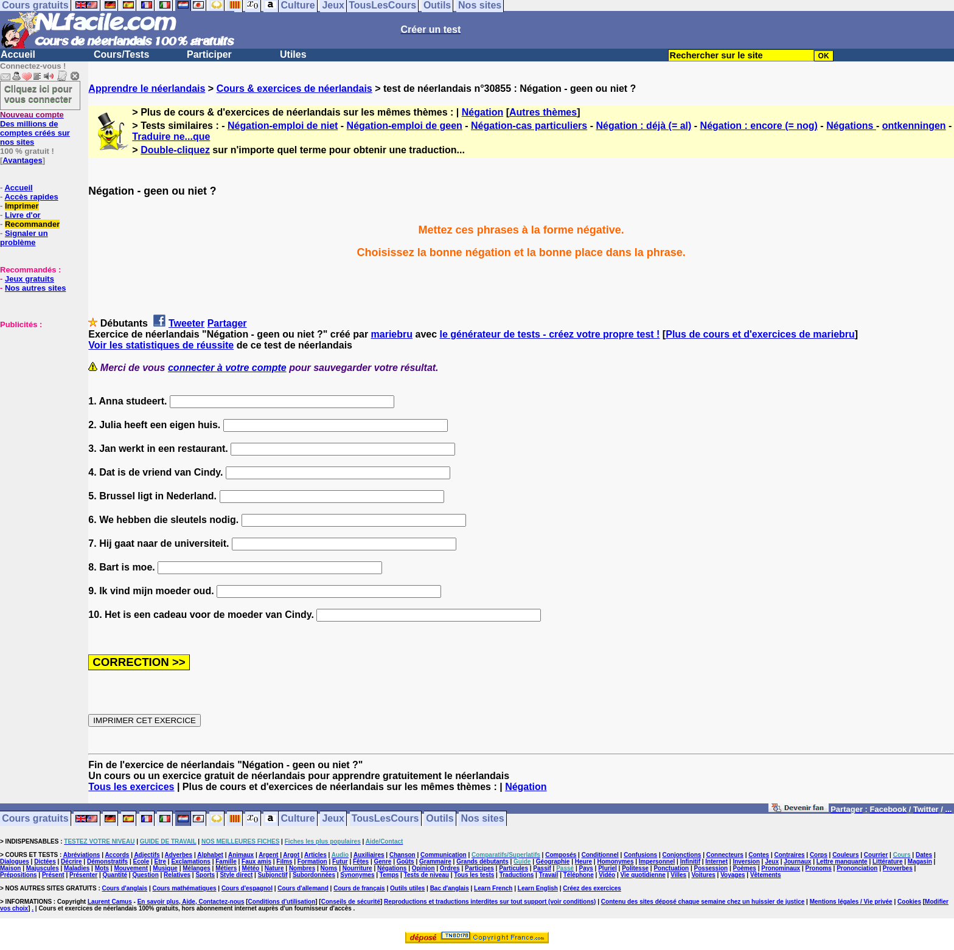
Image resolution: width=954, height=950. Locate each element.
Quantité (114, 875)
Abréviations (81, 854)
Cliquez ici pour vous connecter (38, 93)
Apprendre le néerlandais (146, 88)
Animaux (241, 854)
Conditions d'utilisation (282, 901)
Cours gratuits (35, 819)
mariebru (392, 334)
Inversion (746, 861)
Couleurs (845, 854)
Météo (251, 868)
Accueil (18, 54)
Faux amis (256, 861)
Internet (716, 861)
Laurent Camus (110, 901)
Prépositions (18, 875)
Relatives (177, 875)
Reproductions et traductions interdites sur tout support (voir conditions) (490, 901)
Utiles (293, 54)
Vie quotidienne (643, 875)
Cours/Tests (121, 54)
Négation (482, 112)
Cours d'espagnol (247, 888)
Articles (315, 854)
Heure (583, 861)
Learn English (538, 888)
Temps (389, 875)
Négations (851, 125)
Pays (586, 868)
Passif (542, 868)
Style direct (236, 875)
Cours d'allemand (303, 888)
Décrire (71, 861)
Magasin (920, 861)
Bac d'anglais (449, 888)
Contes (758, 854)
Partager (227, 323)
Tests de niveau (426, 875)
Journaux (797, 861)
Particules (513, 868)
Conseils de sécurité (350, 901)
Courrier (876, 854)
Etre (160, 861)
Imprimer (22, 205)
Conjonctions (682, 854)
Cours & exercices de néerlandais (294, 88)
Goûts (405, 861)
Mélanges (197, 868)
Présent (53, 875)
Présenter (83, 875)
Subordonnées (314, 875)
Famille (225, 861)
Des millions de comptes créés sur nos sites (35, 128)
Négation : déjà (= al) (643, 125)
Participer (209, 54)
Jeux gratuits (29, 278)
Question (145, 875)
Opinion (423, 868)
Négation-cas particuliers (529, 125)
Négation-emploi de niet (283, 125)
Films (284, 861)
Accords (117, 854)
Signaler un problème (24, 238)
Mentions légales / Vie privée (851, 901)
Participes (479, 868)
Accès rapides (31, 196)
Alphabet (210, 854)
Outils (439, 819)
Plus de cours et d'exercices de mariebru (760, 334)
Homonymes (615, 861)
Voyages (732, 875)
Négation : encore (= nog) (759, 125)
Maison (10, 868)
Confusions (640, 854)
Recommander (32, 224)
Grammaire (435, 861)
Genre (382, 861)
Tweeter (186, 323)
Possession (711, 868)
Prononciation (857, 868)
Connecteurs (724, 854)
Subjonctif (273, 875)
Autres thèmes (543, 112)
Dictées (45, 861)
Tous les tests (474, 875)
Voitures (704, 875)
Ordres (450, 868)
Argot (291, 854)
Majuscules (42, 868)
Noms (329, 868)
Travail (549, 875)
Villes (678, 875)
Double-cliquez (175, 150)
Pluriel (607, 868)
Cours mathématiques (185, 888)
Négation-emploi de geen (404, 125)
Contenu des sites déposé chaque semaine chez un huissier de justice (703, 901)
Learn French (493, 888)
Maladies (76, 868)
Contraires (790, 854)
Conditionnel (600, 854)
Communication (443, 854)
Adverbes (179, 854)
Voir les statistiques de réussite (161, 345)
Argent (268, 854)
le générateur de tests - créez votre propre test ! (550, 334)
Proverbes (898, 868)
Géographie (553, 861)
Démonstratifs (107, 861)
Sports (205, 875)
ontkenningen (914, 125)
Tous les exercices (131, 787)
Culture (298, 819)
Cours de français (359, 888)
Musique (165, 868)
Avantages (22, 160)
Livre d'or (23, 215)
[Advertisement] (36, 390)
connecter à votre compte (227, 367)
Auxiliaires (369, 854)
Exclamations (190, 861)
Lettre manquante (842, 861)
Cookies (909, 901)
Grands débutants (482, 861)
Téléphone (578, 875)
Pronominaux (780, 868)
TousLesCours (385, 819)
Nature (274, 868)
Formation (312, 861)
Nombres (302, 868)
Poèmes (744, 868)
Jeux (333, 819)
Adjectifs (146, 854)
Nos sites (482, 819)
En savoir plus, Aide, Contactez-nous (191, 901)
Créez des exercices (592, 888)
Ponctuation (671, 868)
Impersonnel (657, 861)
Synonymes (357, 875)
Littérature (887, 861)
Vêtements (765, 875)
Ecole (141, 861)
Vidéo (607, 875)
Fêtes (361, 861)
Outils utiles (407, 888)
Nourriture (357, 868)
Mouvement (131, 868)
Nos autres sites (35, 288)
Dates (924, 854)
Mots (102, 868)
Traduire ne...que (171, 136)
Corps (818, 854)
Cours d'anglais (125, 888)
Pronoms (818, 868)
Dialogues (14, 861)
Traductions (517, 875)
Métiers (226, 868)
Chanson (402, 854)
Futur (340, 861)
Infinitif (690, 861)
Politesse (635, 868)
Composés (560, 854)
